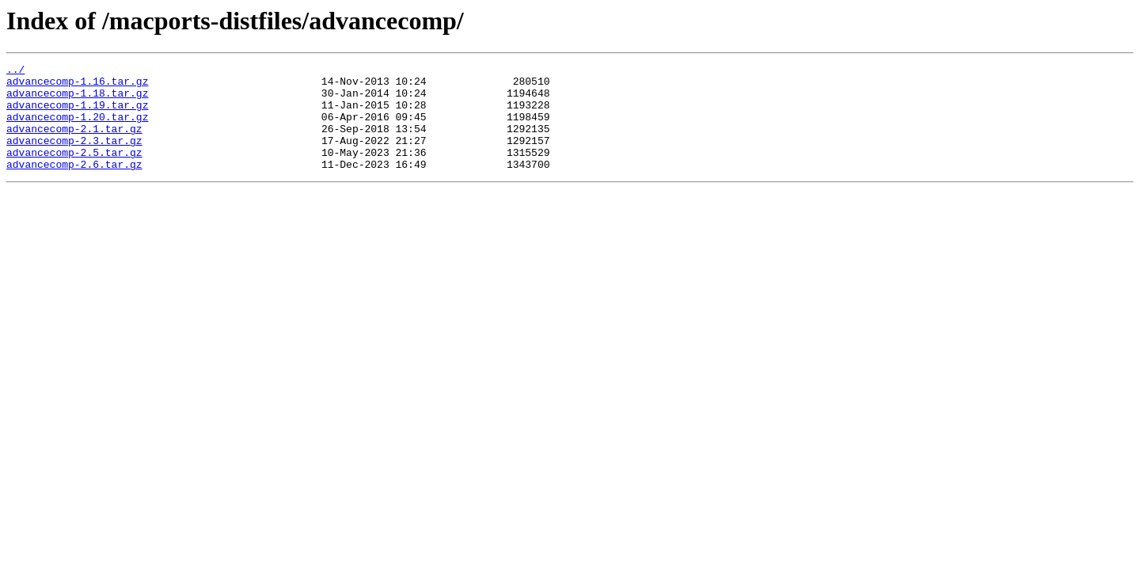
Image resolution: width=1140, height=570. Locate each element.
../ (15, 71)
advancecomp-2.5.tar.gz (74, 171)
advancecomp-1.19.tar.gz (77, 114)
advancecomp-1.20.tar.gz (77, 128)
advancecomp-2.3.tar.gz (74, 157)
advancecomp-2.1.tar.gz (74, 142)
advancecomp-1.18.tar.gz (77, 100)
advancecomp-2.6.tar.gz (74, 185)
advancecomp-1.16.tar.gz (77, 85)
